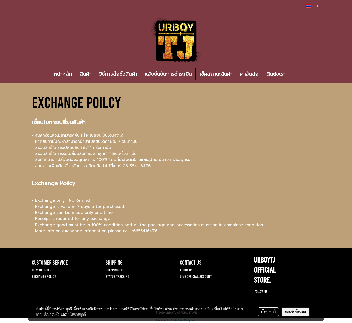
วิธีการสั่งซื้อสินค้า (118, 74)
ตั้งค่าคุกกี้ (268, 311)
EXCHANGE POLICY (44, 276)
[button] (297, 74)
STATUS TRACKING (117, 276)
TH (312, 6)
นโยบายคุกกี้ (77, 314)
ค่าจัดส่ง (249, 74)
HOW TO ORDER (41, 269)
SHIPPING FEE (115, 269)
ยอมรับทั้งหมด (295, 311)
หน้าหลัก (63, 74)
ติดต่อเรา (275, 74)
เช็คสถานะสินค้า (216, 74)
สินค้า (85, 74)
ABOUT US (186, 269)
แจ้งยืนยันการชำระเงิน (168, 74)
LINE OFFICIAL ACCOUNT (196, 276)
